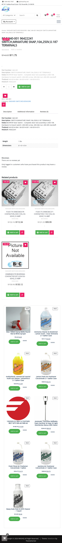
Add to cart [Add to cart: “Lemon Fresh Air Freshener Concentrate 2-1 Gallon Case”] (42, 386)
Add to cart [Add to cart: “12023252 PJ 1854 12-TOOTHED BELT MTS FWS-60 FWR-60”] (14, 431)
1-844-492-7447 (8, 2)
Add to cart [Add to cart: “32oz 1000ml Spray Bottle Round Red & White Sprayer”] (14, 342)
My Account (8, 21)
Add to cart (25, 87)
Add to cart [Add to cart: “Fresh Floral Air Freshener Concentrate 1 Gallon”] (14, 476)
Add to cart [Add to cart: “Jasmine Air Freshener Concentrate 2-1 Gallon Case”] (42, 476)
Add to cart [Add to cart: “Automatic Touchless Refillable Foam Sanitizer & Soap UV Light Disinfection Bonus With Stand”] (42, 433)
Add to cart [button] (14, 232)
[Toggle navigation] (58, 21)
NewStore (51, 538)
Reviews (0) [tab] (44, 112)
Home (4, 30)
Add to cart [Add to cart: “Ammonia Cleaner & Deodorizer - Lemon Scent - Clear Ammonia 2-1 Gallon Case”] (42, 343)
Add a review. (16, 49)
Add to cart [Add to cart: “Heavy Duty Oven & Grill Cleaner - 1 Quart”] (14, 519)
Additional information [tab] (25, 112)
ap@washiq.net (23, 2)
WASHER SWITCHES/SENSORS (17, 30)
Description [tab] (7, 112)
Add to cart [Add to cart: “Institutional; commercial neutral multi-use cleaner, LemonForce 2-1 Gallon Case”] (14, 388)
